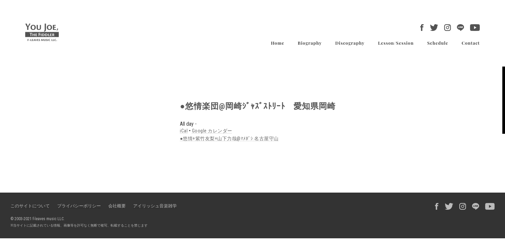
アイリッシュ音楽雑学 (155, 205)
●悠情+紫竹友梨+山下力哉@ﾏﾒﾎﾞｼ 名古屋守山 (229, 138)
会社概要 (117, 205)
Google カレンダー (212, 130)
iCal (184, 130)
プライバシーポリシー (79, 205)
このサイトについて (30, 205)
